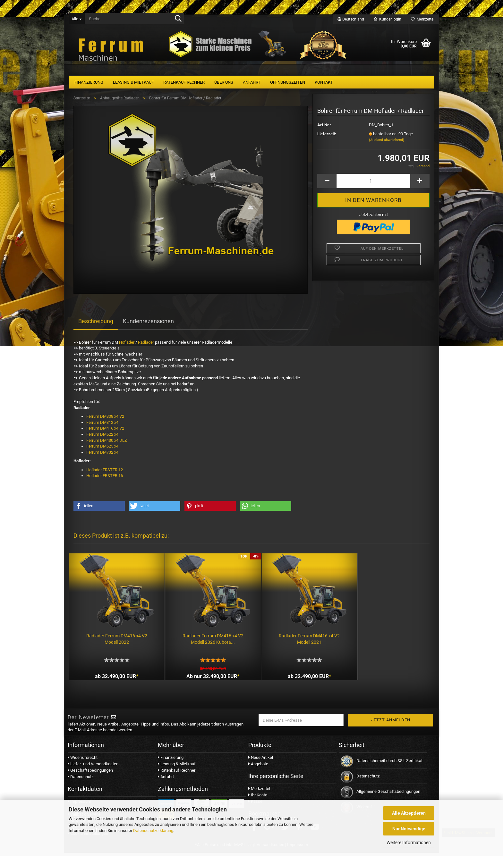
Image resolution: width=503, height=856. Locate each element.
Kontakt (324, 82)
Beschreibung (95, 323)
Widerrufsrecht (83, 761)
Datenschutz (80, 780)
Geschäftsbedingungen (90, 773)
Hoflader (126, 344)
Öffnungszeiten (287, 82)
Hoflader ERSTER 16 (104, 478)
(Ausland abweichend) (386, 142)
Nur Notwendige (408, 828)
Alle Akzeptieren (409, 813)
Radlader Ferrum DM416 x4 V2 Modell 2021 (297, 636)
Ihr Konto (257, 798)
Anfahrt (251, 82)
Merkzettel (422, 19)
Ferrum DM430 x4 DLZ (107, 443)
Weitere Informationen (409, 842)
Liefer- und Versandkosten (93, 767)
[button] (99, 508)
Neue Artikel (260, 761)
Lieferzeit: (326, 136)
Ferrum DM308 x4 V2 (105, 418)
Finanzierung (88, 82)
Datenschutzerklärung (153, 830)
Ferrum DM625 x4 (102, 448)
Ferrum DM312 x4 (102, 425)
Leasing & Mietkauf (133, 82)
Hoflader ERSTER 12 (104, 472)
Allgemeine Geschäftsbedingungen (388, 795)
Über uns (223, 82)
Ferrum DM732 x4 (102, 454)
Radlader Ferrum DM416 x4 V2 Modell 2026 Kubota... (205, 636)
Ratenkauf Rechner (184, 82)
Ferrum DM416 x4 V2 (105, 430)
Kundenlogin (387, 19)
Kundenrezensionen (148, 323)
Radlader (146, 344)
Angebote (258, 767)
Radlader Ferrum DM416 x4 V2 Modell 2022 (114, 636)
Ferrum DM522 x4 (102, 436)
